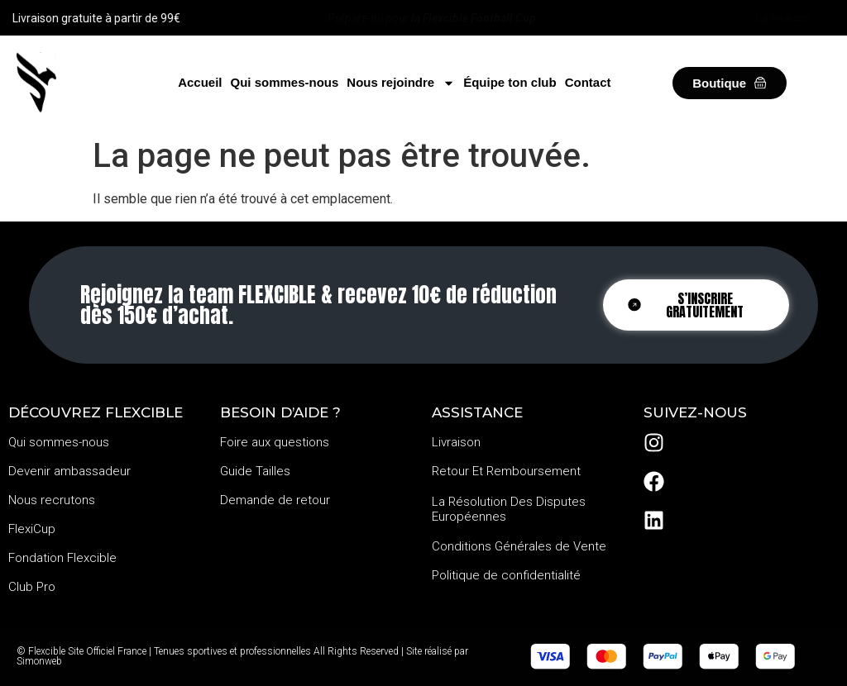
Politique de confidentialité (506, 575)
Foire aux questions (274, 442)
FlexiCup (31, 529)
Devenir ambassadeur (69, 471)
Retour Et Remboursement (506, 471)
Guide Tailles (255, 471)
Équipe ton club (510, 82)
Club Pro (31, 586)
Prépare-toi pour (432, 18)
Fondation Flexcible (62, 557)
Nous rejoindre (401, 82)
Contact (588, 82)
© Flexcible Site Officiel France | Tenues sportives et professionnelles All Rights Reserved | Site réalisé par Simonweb (242, 656)
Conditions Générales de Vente (519, 546)
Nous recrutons (51, 500)
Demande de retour (275, 500)
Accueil (200, 82)
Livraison (456, 442)
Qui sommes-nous (284, 82)
